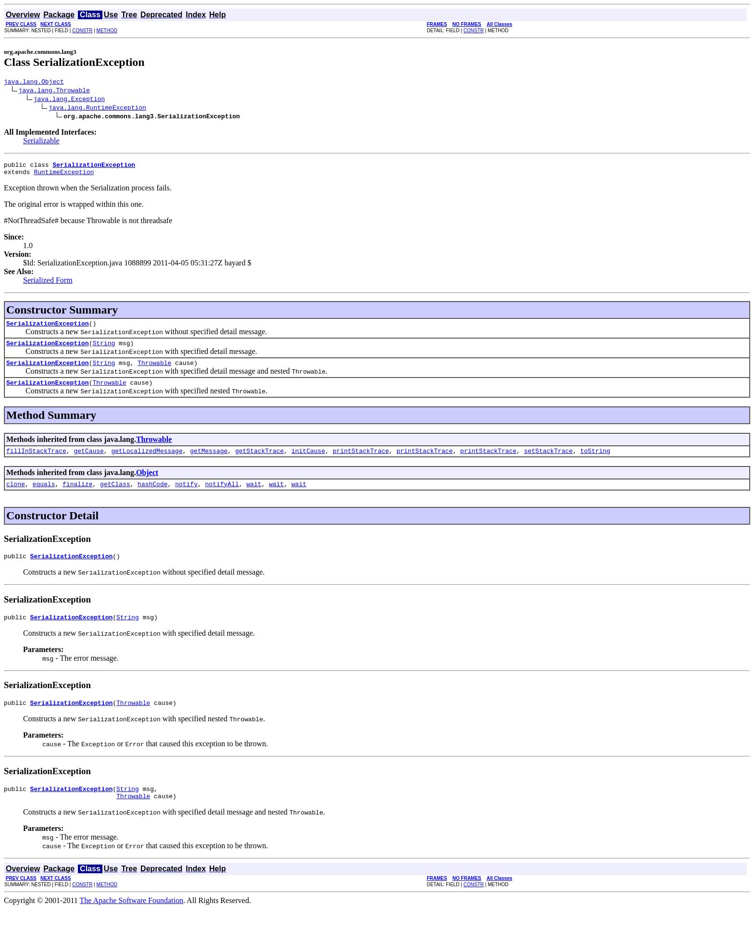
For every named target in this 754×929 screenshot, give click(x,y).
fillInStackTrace (36, 462)
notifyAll (222, 496)
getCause (88, 462)
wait (253, 496)
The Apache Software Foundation (132, 920)
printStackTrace (361, 462)
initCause (308, 462)
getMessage (208, 462)
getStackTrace (259, 462)
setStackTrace (548, 462)
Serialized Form (48, 284)
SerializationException (47, 329)
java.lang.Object (34, 82)
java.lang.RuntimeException (97, 108)
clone (15, 496)
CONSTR (82, 30)
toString (595, 462)
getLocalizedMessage (146, 462)
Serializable (41, 142)
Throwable (154, 371)
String (103, 350)
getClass (115, 496)
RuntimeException (64, 176)
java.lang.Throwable (54, 91)
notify (186, 496)
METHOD (107, 30)
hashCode (152, 496)
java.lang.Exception (69, 100)
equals (44, 496)
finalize (77, 496)
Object (147, 484)
